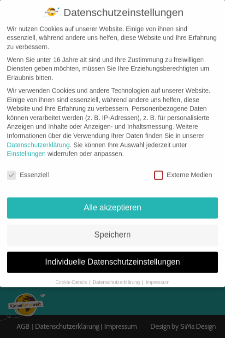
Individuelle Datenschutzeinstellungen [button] (112, 253)
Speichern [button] (113, 226)
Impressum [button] (158, 274)
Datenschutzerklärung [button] (117, 274)
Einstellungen (26, 145)
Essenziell (28, 167)
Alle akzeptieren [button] (113, 199)
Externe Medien (183, 167)
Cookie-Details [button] (71, 274)
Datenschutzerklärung (38, 136)
